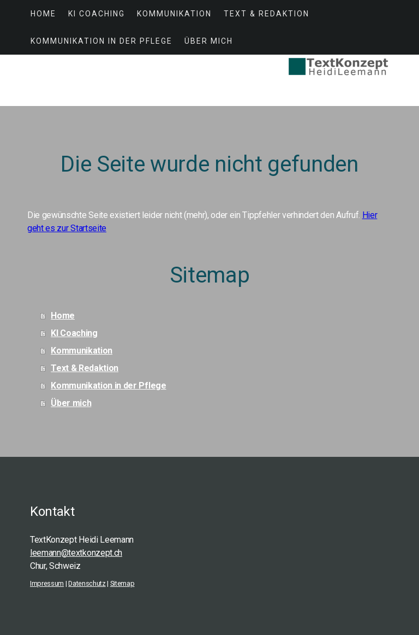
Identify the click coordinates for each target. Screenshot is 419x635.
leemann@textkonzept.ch (76, 553)
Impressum (47, 583)
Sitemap (122, 583)
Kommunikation (174, 13)
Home (43, 13)
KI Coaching (96, 13)
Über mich (208, 41)
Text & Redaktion (266, 13)
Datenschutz (86, 583)
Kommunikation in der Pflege (101, 41)
